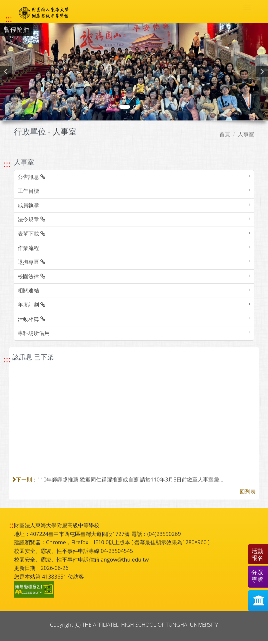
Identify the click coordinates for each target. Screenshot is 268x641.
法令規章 (31, 219)
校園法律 (31, 276)
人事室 (246, 134)
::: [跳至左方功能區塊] (7, 164)
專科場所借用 (34, 333)
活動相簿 (31, 319)
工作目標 (28, 191)
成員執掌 (28, 205)
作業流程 (28, 248)
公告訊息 (31, 177)
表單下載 (31, 233)
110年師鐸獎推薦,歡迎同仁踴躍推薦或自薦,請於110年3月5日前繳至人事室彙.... (131, 479)
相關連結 (28, 290)
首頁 (224, 134)
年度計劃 (31, 304)
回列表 (248, 491)
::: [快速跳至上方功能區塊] (8, 19)
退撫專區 (31, 262)
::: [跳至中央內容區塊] (7, 359)
